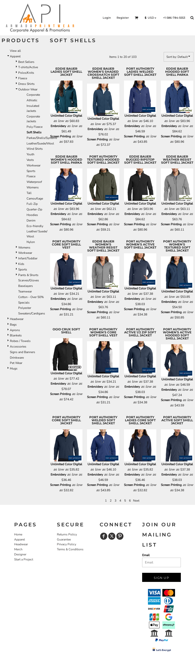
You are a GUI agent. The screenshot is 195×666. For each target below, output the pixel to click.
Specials (24, 303)
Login (107, 17)
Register (123, 17)
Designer (20, 554)
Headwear (17, 319)
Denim (31, 220)
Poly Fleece (34, 127)
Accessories (18, 346)
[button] (136, 17)
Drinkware (17, 358)
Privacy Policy (66, 544)
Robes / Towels (20, 341)
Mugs (13, 368)
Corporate (33, 95)
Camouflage (35, 198)
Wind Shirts (35, 149)
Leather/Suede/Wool (40, 143)
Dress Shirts (26, 84)
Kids (21, 264)
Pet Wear (16, 363)
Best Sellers (26, 62)
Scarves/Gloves (28, 280)
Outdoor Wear (27, 89)
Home (18, 534)
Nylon (31, 242)
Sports (31, 171)
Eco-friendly (35, 226)
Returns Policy (67, 534)
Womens (33, 187)
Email (146, 555)
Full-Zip (32, 204)
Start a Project (23, 559)
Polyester (24, 308)
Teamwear (25, 291)
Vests (30, 160)
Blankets (16, 335)
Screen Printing (60, 136)
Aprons (15, 330)
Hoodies (32, 215)
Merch (18, 549)
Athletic (32, 100)
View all (15, 51)
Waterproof (34, 182)
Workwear (33, 165)
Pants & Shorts (28, 275)
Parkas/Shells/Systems (42, 138)
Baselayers (25, 286)
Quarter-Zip (34, 209)
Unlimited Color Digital (66, 116)
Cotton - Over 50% (31, 297)
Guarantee (64, 539)
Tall (29, 193)
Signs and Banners (22, 352)
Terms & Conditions (70, 549)
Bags (13, 325)
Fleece (22, 78)
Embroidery (58, 126)
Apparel (15, 56)
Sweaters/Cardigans (31, 313)
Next (136, 501)
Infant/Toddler (27, 258)
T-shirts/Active (28, 67)
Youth (30, 154)
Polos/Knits (26, 73)
